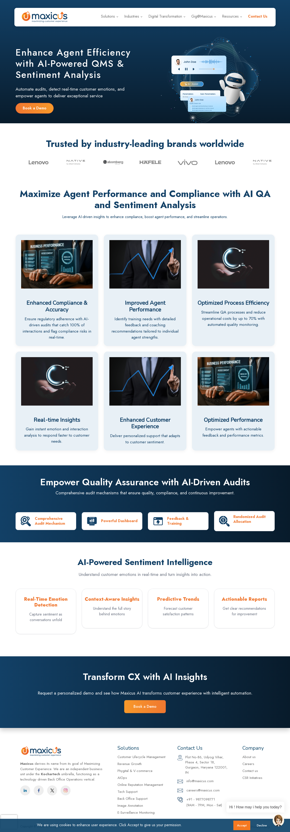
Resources (230, 16)
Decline (262, 825)
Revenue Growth (129, 763)
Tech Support (127, 791)
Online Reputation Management (140, 784)
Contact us (250, 770)
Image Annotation (130, 805)
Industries (131, 16)
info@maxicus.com (191, 4)
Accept (242, 825)
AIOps (122, 777)
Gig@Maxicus (202, 16)
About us (249, 756)
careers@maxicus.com (198, 791)
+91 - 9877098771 (231, 4)
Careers (263, 4)
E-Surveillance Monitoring (136, 812)
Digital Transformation (165, 16)
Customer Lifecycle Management (141, 756)
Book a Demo (34, 108)
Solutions (108, 16)
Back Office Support (132, 798)
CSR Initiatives (252, 777)
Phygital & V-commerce (135, 770)
